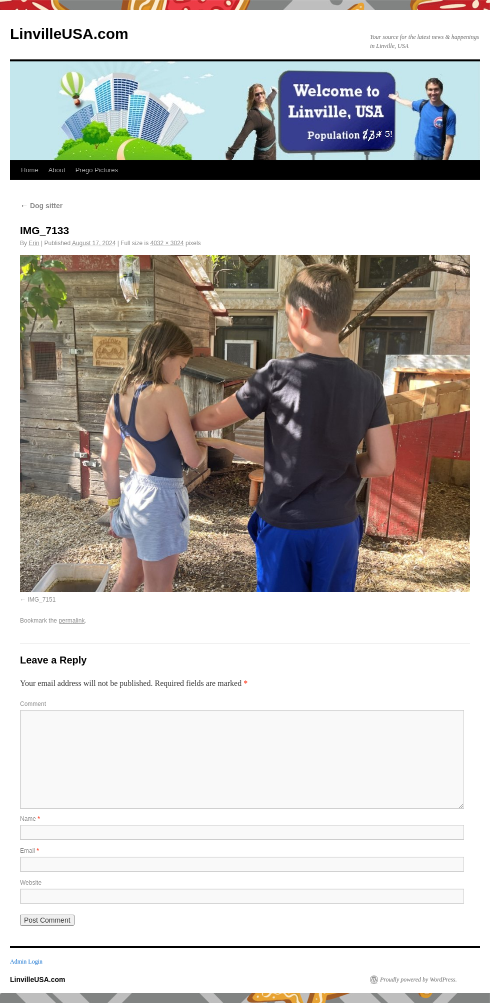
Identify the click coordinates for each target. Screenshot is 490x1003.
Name (30, 818)
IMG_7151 (42, 599)
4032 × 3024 (167, 243)
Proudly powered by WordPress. (418, 979)
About (57, 170)
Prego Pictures (97, 170)
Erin (33, 243)
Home (29, 170)
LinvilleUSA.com (69, 33)
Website (31, 882)
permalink (71, 620)
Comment (33, 703)
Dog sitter (41, 206)
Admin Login (26, 961)
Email (29, 850)
